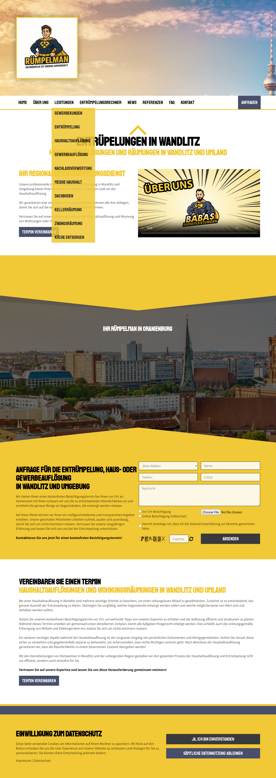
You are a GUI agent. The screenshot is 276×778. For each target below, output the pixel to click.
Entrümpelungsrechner (101, 102)
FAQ (172, 102)
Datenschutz (42, 760)
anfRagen (249, 102)
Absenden (231, 539)
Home (22, 102)
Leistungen (64, 102)
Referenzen (153, 102)
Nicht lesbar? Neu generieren (191, 538)
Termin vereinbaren (39, 232)
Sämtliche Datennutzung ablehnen (213, 753)
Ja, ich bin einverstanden (213, 739)
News (132, 102)
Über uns (40, 102)
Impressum (23, 760)
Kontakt (188, 102)
